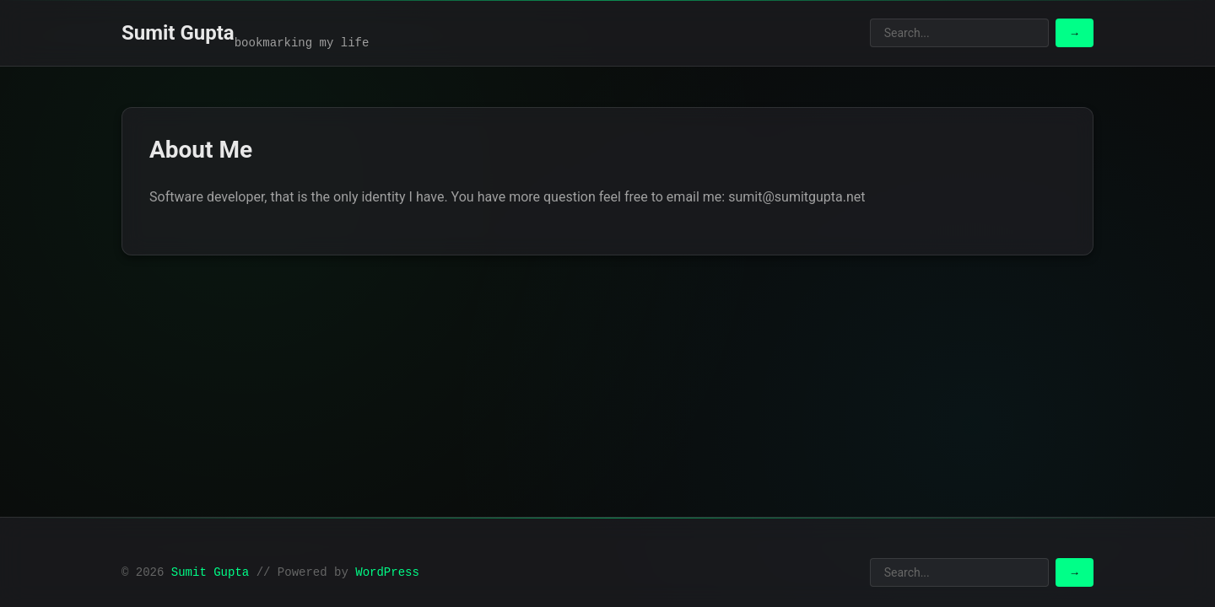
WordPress (387, 572)
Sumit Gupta (178, 33)
